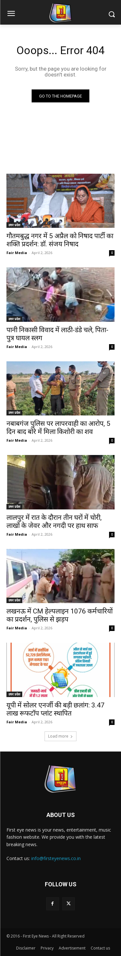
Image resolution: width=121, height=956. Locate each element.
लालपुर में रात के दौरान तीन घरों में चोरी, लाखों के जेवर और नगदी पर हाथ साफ (54, 522)
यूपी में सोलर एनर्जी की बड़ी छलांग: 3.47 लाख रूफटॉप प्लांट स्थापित (55, 709)
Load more (60, 736)
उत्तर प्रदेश (14, 225)
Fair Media (16, 252)
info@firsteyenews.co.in (56, 858)
